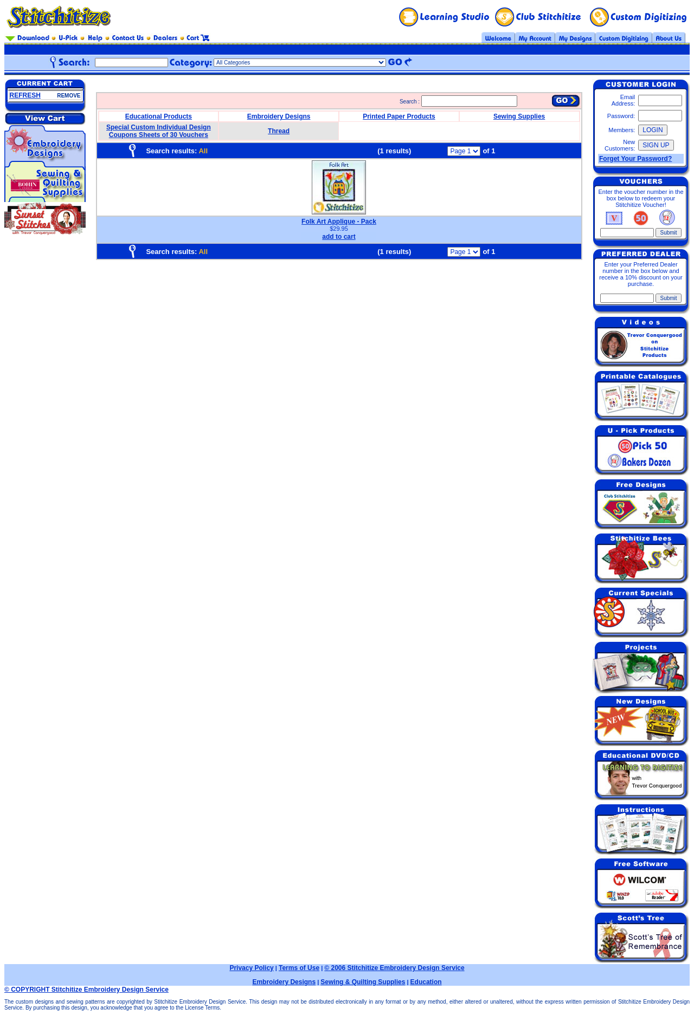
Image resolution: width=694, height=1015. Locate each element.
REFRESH (25, 95)
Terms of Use (299, 968)
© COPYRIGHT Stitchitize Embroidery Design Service (86, 989)
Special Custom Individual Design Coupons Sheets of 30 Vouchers (158, 131)
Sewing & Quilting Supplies (362, 982)
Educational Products (158, 116)
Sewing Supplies (519, 116)
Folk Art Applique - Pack (338, 221)
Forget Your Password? (635, 158)
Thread (279, 131)
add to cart (338, 236)
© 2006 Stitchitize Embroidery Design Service (394, 968)
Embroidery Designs (279, 116)
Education (426, 982)
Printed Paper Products (399, 116)
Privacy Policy (251, 968)
